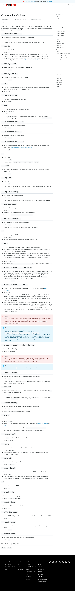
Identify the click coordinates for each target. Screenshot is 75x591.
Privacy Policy (32, 588)
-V (56, 76)
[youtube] (68, 562)
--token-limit (58, 74)
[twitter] (53, 562)
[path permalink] (9, 243)
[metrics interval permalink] (22, 219)
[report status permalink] (19, 373)
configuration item (21, 147)
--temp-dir (58, 72)
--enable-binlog (59, 27)
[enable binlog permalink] (19, 95)
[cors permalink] (9, 83)
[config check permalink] (18, 63)
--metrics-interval (60, 47)
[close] (72, 580)
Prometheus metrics (42, 423)
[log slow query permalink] (20, 192)
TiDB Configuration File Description (34, 60)
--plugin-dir (58, 78)
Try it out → (49, 1)
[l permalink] (5, 153)
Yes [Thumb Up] (3, 547)
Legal (40, 588)
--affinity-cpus (59, 82)
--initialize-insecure (60, 31)
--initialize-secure (60, 33)
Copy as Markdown (20, 19)
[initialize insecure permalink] (25, 122)
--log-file (58, 41)
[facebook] (59, 562)
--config (57, 18)
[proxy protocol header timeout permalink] (36, 345)
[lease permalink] (10, 166)
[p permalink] (5, 231)
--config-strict (59, 23)
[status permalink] (11, 415)
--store (57, 70)
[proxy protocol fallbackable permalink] (33, 267)
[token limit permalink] (17, 468)
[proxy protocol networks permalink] (29, 284)
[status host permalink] (17, 434)
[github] (50, 562)
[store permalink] (10, 444)
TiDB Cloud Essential (30, 1)
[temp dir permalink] (14, 458)
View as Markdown (36, 19)
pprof (5, 425)
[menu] (3, 5)
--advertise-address (60, 16)
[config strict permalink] (19, 73)
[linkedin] (56, 562)
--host (57, 29)
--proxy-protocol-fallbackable (63, 53)
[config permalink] (11, 46)
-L (56, 37)
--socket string (59, 63)
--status (57, 66)
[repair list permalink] (17, 534)
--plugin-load (59, 80)
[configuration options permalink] (26, 15)
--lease (57, 39)
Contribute (6, 19)
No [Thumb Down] (9, 547)
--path (57, 51)
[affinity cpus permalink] (19, 512)
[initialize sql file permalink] (25, 142)
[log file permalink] (14, 177)
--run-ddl (58, 61)
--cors (57, 25)
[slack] (62, 562)
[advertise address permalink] (23, 34)
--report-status (59, 59)
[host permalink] (9, 105)
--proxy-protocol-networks (62, 55)
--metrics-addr (59, 45)
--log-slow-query (60, 43)
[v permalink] (5, 482)
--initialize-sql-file (60, 35)
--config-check (59, 20)
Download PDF (8, 22)
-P (56, 49)
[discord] (65, 562)
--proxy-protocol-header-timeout (63, 57)
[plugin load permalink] (17, 502)
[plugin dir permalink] (16, 492)
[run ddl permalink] (12, 387)
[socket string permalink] (19, 403)
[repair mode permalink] (17, 522)
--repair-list (58, 86)
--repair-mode (59, 84)
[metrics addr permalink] (18, 204)
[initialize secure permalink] (23, 132)
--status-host (59, 68)
